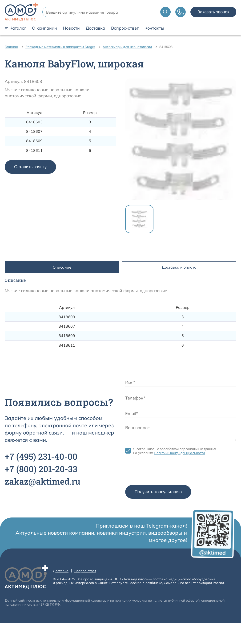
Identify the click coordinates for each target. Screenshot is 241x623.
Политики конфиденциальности (179, 453)
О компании (44, 28)
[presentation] (161, 471)
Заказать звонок (213, 12)
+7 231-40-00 (41, 456)
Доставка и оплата (179, 267)
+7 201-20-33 (41, 468)
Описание (62, 267)
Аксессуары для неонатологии (127, 47)
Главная (11, 47)
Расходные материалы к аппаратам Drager (60, 47)
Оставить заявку (30, 167)
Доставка (95, 28)
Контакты (154, 28)
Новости (71, 28)
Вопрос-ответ (125, 28)
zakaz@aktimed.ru (42, 481)
